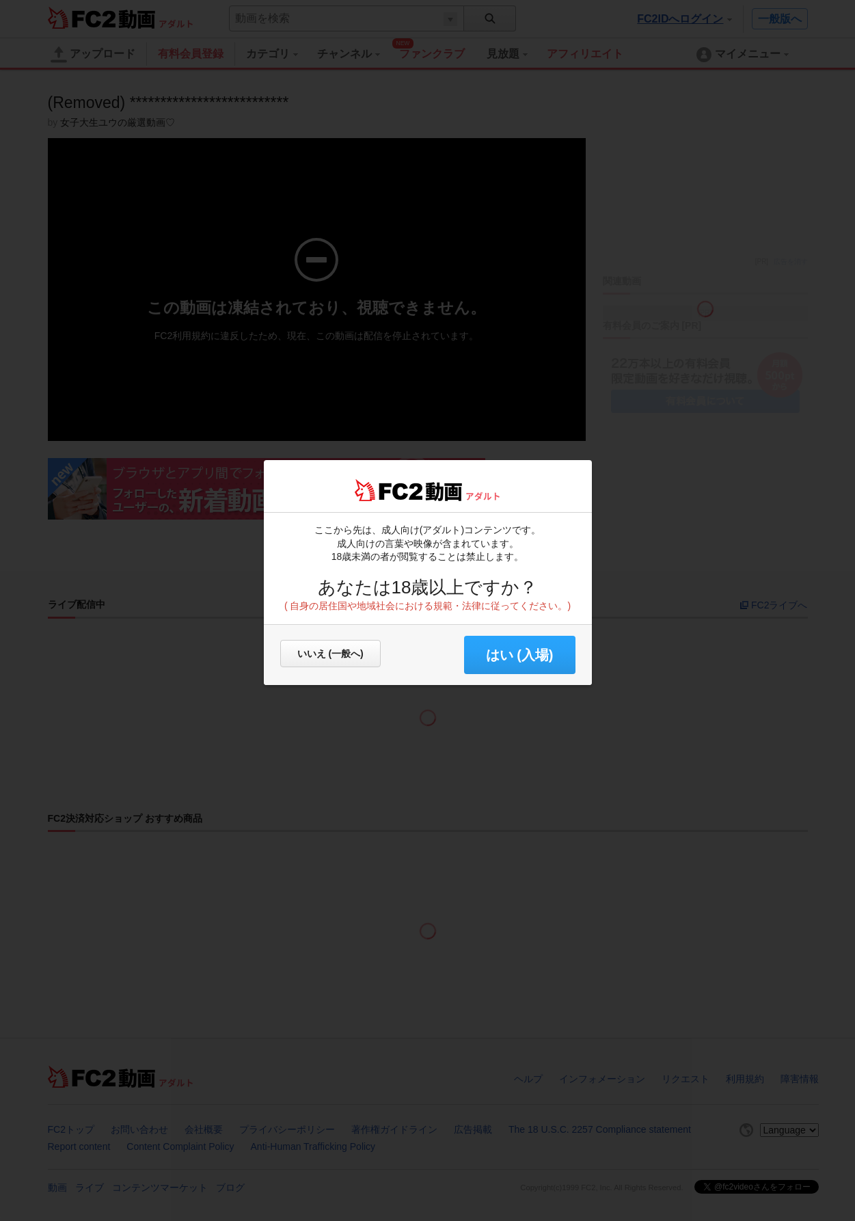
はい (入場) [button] (520, 654)
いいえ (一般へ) (330, 653)
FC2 (388, 490)
